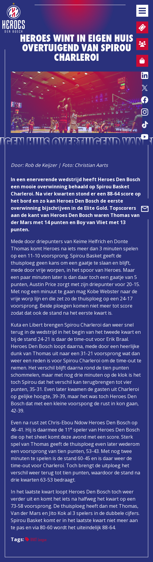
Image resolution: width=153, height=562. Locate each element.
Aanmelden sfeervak (141, 45)
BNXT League (36, 539)
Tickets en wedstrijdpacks (141, 27)
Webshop (140, 62)
